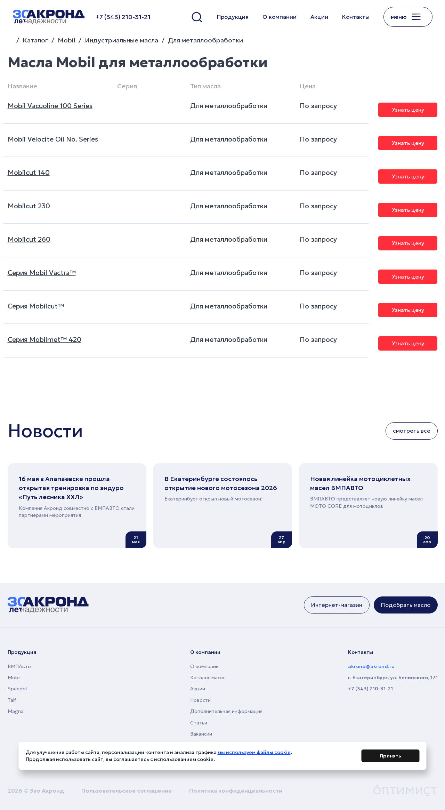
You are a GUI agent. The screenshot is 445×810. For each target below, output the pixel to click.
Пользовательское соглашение (126, 790)
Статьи (198, 723)
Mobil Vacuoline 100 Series (50, 106)
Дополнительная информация (226, 711)
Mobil (66, 40)
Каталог (35, 40)
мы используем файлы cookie (254, 754)
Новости (200, 700)
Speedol (17, 688)
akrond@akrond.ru (371, 666)
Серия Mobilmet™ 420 (44, 339)
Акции (319, 16)
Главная (10, 40)
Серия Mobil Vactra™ (42, 272)
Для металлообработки (205, 40)
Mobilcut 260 (29, 239)
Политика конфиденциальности (235, 790)
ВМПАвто (19, 666)
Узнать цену (408, 109)
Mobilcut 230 (29, 206)
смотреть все (411, 430)
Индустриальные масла (121, 40)
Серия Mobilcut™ (36, 306)
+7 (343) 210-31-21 (370, 688)
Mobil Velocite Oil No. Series (53, 139)
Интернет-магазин (336, 604)
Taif (12, 700)
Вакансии (201, 734)
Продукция (233, 16)
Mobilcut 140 (29, 172)
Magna (16, 711)
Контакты (356, 16)
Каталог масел (208, 677)
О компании (279, 16)
